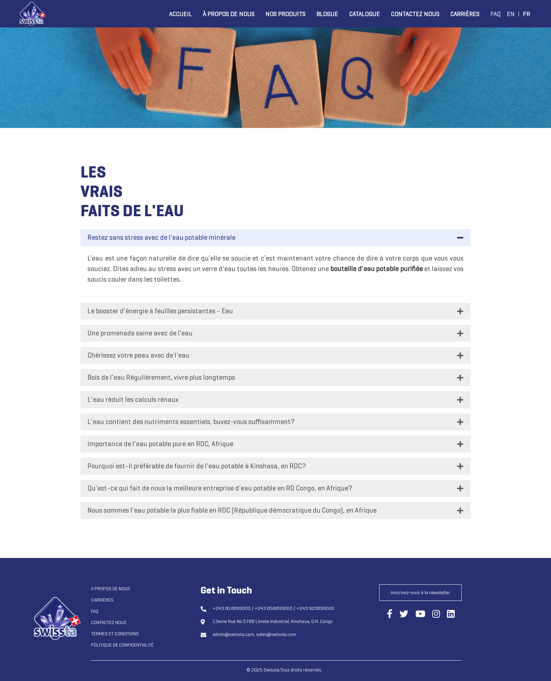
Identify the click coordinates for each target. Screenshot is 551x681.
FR (526, 14)
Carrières (464, 14)
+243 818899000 (232, 608)
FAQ (495, 14)
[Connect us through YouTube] (420, 614)
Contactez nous (415, 14)
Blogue (327, 14)
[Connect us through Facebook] (390, 614)
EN (510, 14)
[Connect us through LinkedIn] (451, 614)
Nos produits (285, 14)
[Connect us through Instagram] (436, 614)
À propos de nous (228, 14)
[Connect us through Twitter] (404, 614)
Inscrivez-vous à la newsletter (420, 593)
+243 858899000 (273, 608)
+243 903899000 (315, 608)
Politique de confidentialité (122, 645)
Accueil (180, 14)
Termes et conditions (115, 634)
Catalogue (364, 14)
